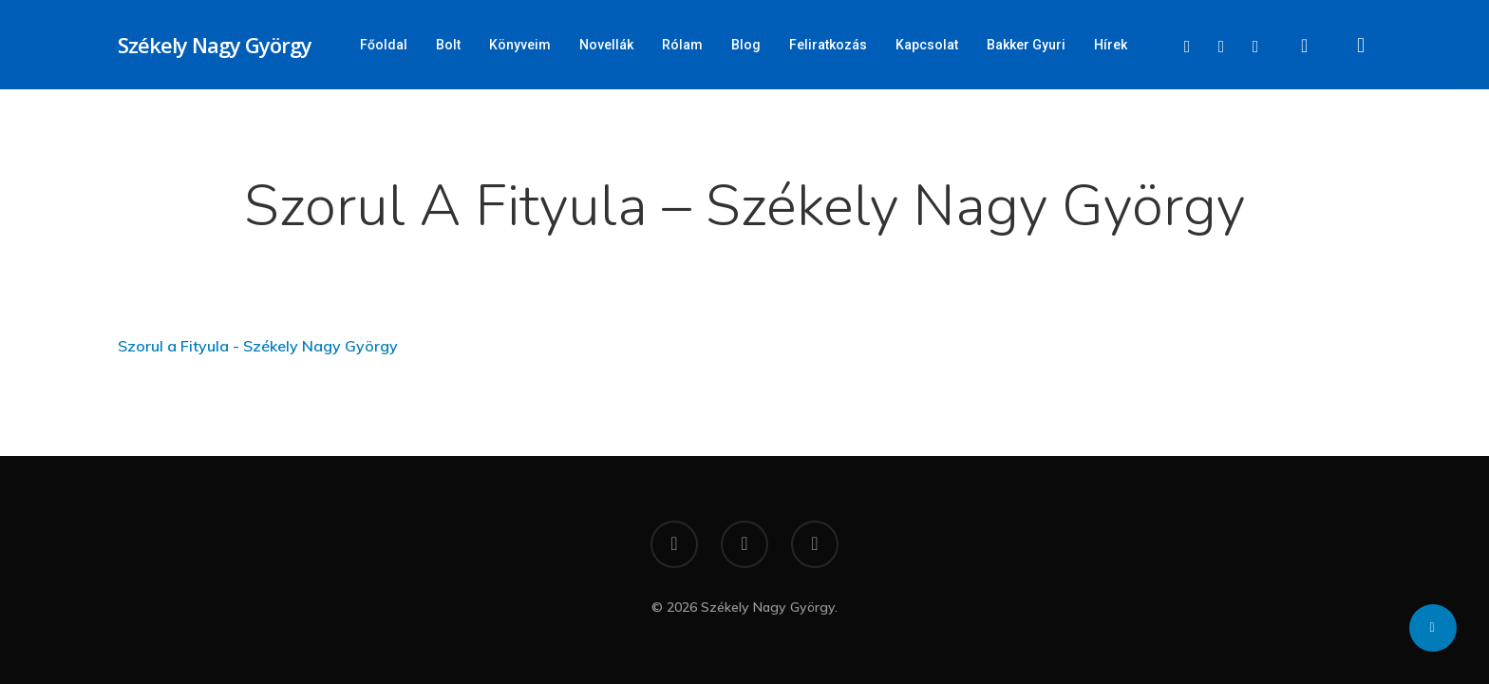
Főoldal (383, 44)
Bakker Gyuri (1026, 44)
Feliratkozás (828, 44)
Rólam (682, 44)
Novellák (606, 44)
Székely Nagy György (214, 44)
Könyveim (520, 44)
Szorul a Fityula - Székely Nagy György (258, 345)
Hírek (1110, 44)
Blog (746, 44)
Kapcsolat (926, 44)
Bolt (448, 44)
